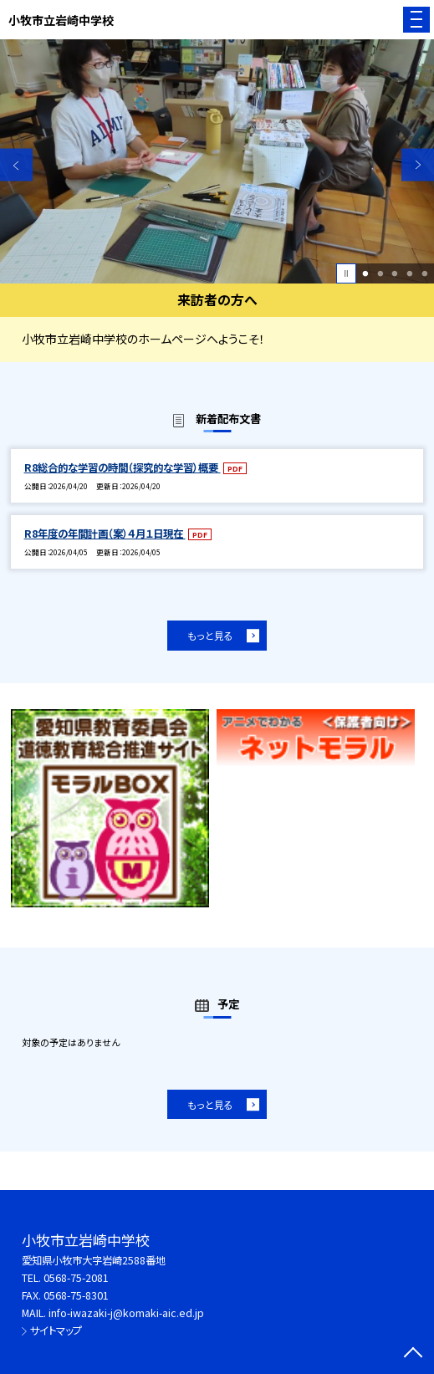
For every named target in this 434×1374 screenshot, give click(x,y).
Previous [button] (16, 165)
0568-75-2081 (76, 1277)
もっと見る (210, 635)
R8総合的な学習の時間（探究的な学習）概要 (122, 467)
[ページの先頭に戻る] (413, 1354)
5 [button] (424, 273)
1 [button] (365, 273)
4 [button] (410, 273)
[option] (217, 161)
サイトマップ (56, 1330)
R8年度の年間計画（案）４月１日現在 (105, 533)
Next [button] (417, 165)
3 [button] (395, 273)
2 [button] (380, 273)
